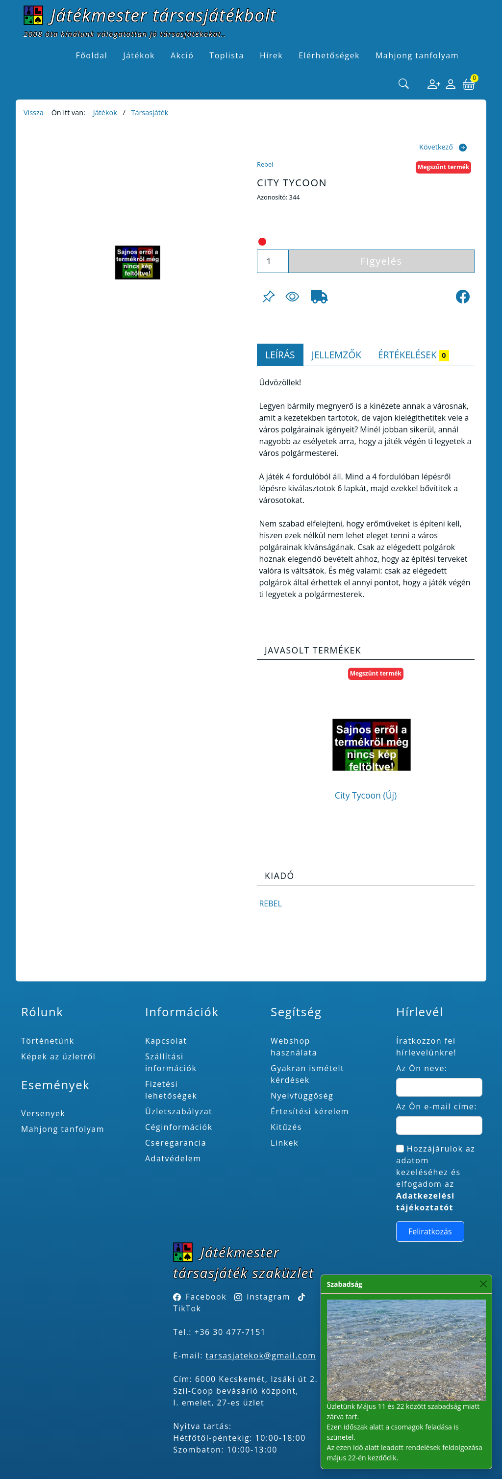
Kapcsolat (166, 1040)
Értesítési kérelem (310, 1111)
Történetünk (48, 1040)
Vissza (34, 112)
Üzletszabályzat (178, 1111)
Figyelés (381, 261)
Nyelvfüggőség (302, 1095)
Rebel (265, 164)
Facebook (206, 1296)
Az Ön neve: (422, 1068)
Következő (436, 146)
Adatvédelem (173, 1158)
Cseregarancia (175, 1142)
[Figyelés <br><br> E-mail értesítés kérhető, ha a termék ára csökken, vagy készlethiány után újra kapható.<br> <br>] (292, 296)
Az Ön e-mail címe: (436, 1106)
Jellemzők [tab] (336, 354)
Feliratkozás (430, 1231)
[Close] (483, 1284)
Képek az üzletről (58, 1056)
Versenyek (43, 1113)
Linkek (285, 1142)
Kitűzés (286, 1127)
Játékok (105, 112)
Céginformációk (179, 1127)
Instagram (268, 1296)
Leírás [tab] (280, 354)
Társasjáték (149, 112)
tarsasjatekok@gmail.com (261, 1355)
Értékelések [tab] (413, 354)
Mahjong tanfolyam (62, 1129)
